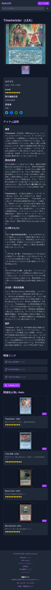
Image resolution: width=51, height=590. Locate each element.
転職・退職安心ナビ (25, 586)
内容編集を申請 (12, 385)
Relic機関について (25, 569)
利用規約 (25, 566)
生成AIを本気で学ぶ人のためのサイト (25, 579)
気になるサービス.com (25, 583)
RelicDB (6, 3)
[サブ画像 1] (25, 70)
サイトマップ (25, 572)
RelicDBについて (25, 557)
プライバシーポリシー (25, 563)
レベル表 (43, 3)
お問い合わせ (25, 560)
